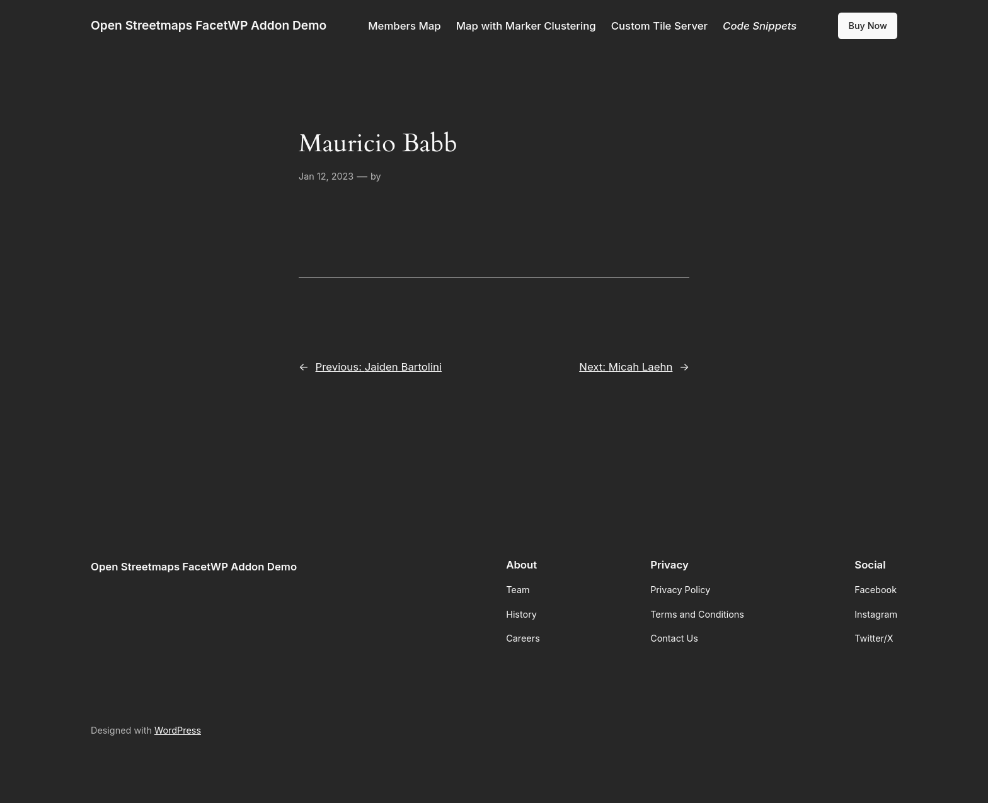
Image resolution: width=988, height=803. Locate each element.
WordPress (177, 730)
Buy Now (867, 25)
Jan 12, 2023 (326, 176)
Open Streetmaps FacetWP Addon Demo (208, 25)
